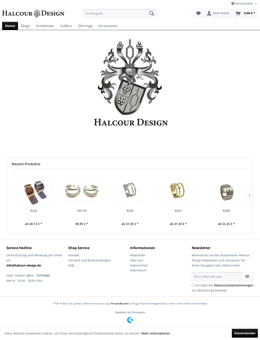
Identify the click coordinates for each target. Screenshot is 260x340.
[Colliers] (66, 26)
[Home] (10, 26)
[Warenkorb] (245, 13)
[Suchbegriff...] (119, 13)
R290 (226, 211)
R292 (130, 211)
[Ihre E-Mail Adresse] (216, 276)
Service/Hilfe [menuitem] (242, 3)
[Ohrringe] (85, 26)
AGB (71, 265)
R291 (178, 211)
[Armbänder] (45, 26)
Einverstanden (244, 333)
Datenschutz (139, 265)
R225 (33, 211)
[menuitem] (119, 13)
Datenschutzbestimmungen (233, 285)
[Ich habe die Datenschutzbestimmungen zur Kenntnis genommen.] (193, 285)
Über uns (136, 260)
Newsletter (138, 255)
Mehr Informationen (155, 333)
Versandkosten (120, 303)
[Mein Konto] (218, 13)
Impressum (138, 270)
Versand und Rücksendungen (89, 260)
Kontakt (73, 255)
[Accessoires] (108, 26)
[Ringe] (25, 26)
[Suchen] (151, 13)
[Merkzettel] (198, 13)
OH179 (81, 211)
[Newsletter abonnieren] (247, 276)
